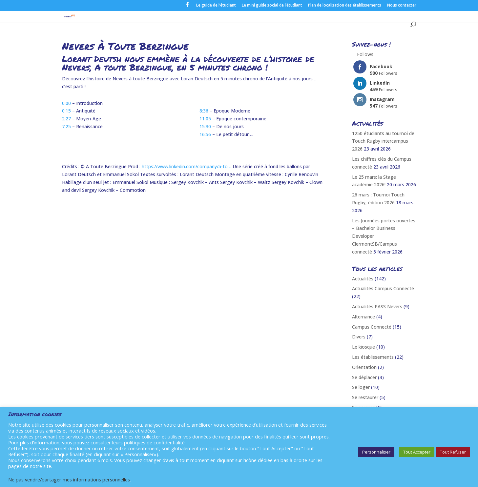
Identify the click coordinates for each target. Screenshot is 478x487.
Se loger (361, 387)
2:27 (66, 118)
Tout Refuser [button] (453, 452)
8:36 (203, 111)
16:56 (205, 134)
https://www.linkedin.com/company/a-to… (186, 166)
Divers (358, 337)
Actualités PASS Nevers (377, 306)
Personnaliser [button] (376, 452)
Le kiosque (363, 347)
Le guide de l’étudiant (216, 5)
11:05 (205, 118)
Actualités (362, 278)
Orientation (364, 367)
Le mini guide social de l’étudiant (272, 5)
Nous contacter (401, 5)
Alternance (363, 317)
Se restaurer (365, 397)
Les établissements (373, 357)
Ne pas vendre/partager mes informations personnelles (69, 479)
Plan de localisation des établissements (344, 5)
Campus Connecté (371, 327)
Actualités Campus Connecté (383, 288)
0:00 (66, 103)
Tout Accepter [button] (416, 452)
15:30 (205, 126)
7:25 (66, 126)
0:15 (66, 111)
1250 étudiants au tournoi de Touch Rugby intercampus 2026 (383, 141)
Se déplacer (364, 377)
